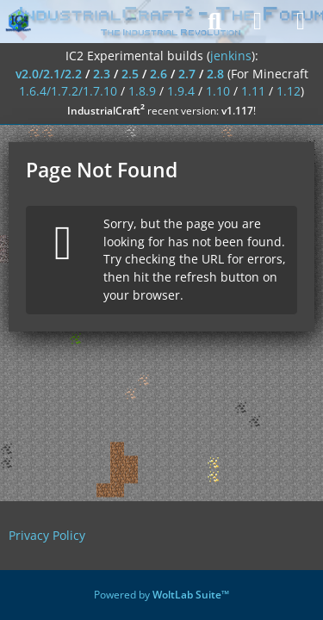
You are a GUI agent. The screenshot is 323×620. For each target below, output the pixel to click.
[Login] (257, 21)
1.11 (253, 91)
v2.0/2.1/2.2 (49, 73)
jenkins (231, 55)
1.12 (288, 91)
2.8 (215, 73)
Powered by (161, 594)
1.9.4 (181, 91)
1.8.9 (142, 91)
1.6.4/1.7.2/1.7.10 (68, 91)
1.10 (218, 91)
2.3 (101, 73)
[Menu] (300, 21)
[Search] (214, 21)
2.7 (187, 73)
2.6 (158, 73)
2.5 (130, 73)
